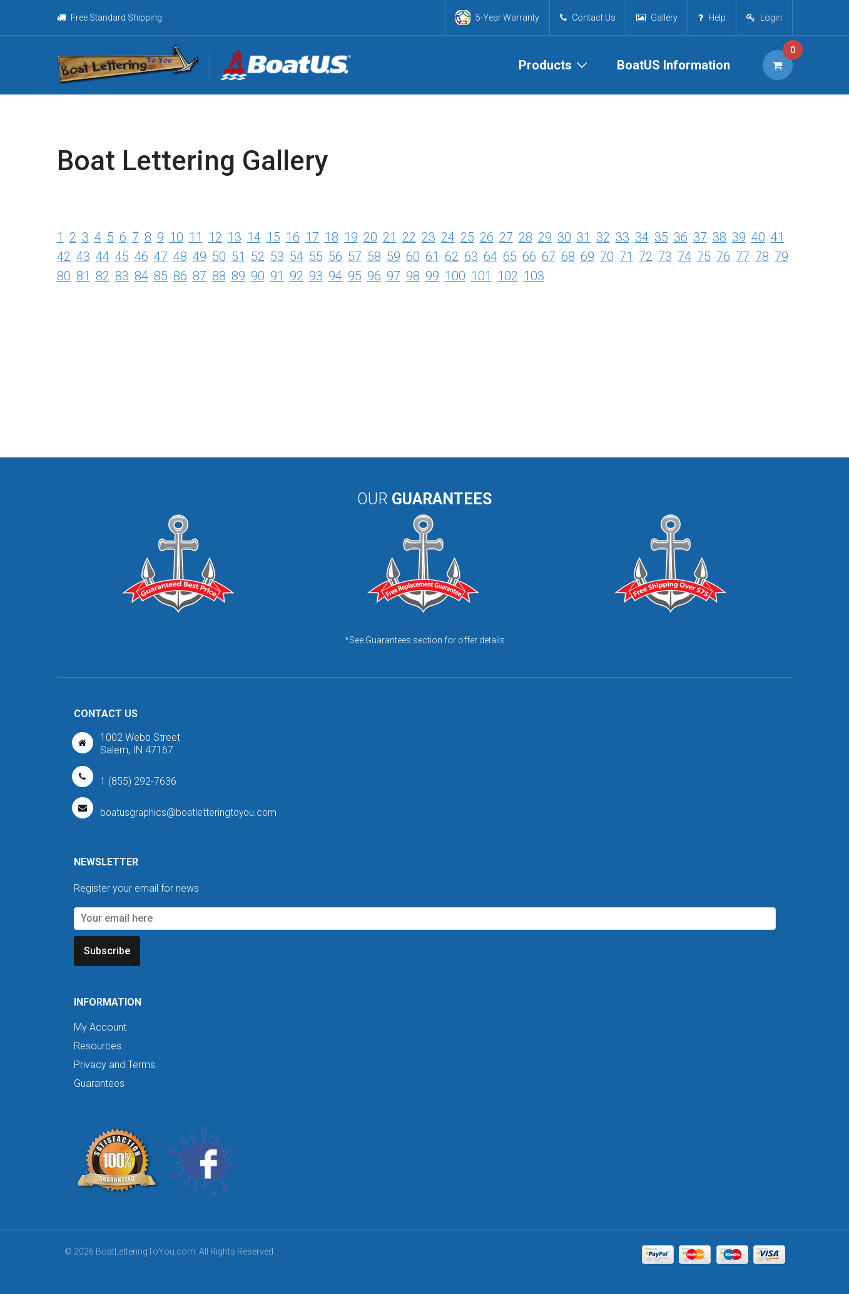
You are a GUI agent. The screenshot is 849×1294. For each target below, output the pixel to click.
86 (180, 274)
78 (762, 255)
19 (351, 237)
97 (393, 274)
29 (545, 237)
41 (778, 237)
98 (413, 274)
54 (296, 255)
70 (607, 255)
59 (393, 255)
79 (781, 255)
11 (196, 237)
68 (568, 255)
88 (219, 274)
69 (587, 255)
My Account (100, 1027)
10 (176, 237)
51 (238, 255)
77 (743, 255)
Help (712, 18)
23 (428, 237)
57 (355, 255)
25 (467, 237)
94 (335, 274)
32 (603, 237)
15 (273, 237)
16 (293, 237)
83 (122, 274)
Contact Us (588, 18)
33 (622, 237)
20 (370, 237)
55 (316, 255)
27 (506, 237)
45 (122, 255)
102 (507, 274)
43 (83, 255)
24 (448, 237)
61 (432, 255)
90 (258, 274)
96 (374, 274)
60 (413, 255)
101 (481, 274)
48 (180, 255)
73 (665, 255)
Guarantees (99, 1083)
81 (83, 274)
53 (277, 255)
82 (102, 274)
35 (661, 237)
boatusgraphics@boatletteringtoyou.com (191, 812)
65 (510, 255)
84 (141, 274)
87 (199, 274)
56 (335, 255)
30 (564, 237)
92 (296, 274)
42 (64, 255)
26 (487, 237)
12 (215, 237)
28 (525, 237)
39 (739, 237)
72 (646, 255)
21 (390, 237)
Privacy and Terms (114, 1065)
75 (704, 255)
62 (452, 255)
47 (161, 255)
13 (234, 237)
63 (471, 255)
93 (316, 274)
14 (254, 237)
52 (258, 255)
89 (238, 274)
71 (626, 255)
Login (771, 18)
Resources (97, 1046)
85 (161, 274)
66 (529, 255)
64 (490, 255)
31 (584, 237)
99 (432, 274)
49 (199, 255)
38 (719, 237)
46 (141, 255)
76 (723, 255)
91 (277, 274)
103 (534, 274)
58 (374, 255)
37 (700, 237)
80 (64, 274)
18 (331, 237)
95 (355, 274)
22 (409, 237)
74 (684, 255)
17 (312, 237)
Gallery (657, 18)
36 (681, 237)
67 (549, 255)
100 (455, 274)
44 (102, 255)
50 (219, 255)
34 (642, 237)
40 (758, 237)
